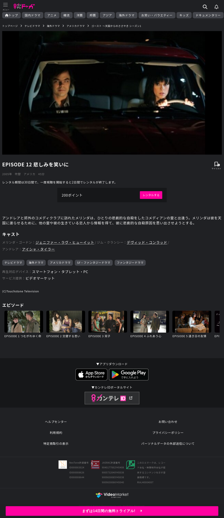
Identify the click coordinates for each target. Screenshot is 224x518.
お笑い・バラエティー (157, 15)
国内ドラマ (32, 15)
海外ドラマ (127, 15)
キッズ (184, 15)
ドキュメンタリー (208, 15)
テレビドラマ (13, 262)
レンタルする (151, 195)
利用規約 (56, 432)
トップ (11, 15)
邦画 (92, 15)
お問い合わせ (168, 421)
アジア (107, 15)
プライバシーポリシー (168, 432)
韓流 (66, 15)
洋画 (80, 15)
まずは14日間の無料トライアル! (112, 511)
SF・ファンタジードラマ (93, 262)
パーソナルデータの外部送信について (168, 443)
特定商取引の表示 (55, 443)
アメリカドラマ (60, 262)
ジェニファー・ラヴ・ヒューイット (64, 242)
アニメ (52, 15)
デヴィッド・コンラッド (147, 242)
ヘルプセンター (56, 421)
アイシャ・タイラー (38, 249)
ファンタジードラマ (130, 262)
